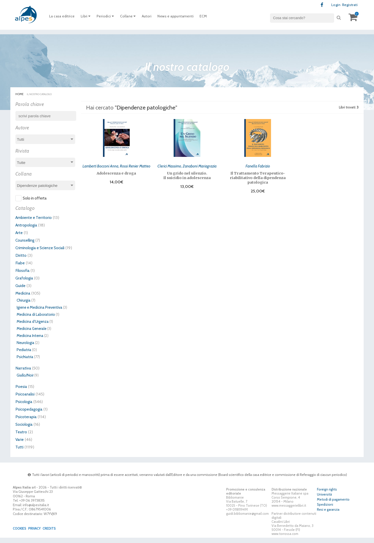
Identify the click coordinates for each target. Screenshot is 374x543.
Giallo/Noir (25, 380)
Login (334, 5)
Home (19, 94)
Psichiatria (25, 362)
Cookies (20, 534)
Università (324, 500)
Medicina (23, 298)
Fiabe (20, 268)
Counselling (26, 240)
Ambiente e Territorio (35, 217)
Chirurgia (24, 305)
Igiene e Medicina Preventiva (39, 312)
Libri (88, 17)
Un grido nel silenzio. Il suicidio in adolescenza (187, 175)
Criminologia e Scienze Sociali (43, 247)
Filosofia (23, 275)
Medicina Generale (31, 334)
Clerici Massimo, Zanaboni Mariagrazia (187, 165)
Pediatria (24, 355)
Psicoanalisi (26, 399)
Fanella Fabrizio (258, 165)
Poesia (21, 391)
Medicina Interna (30, 341)
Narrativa (23, 373)
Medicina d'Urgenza (33, 327)
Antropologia (27, 225)
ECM (214, 17)
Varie (19, 444)
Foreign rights (327, 495)
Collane (133, 17)
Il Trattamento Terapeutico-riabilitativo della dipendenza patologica (258, 177)
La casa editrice (62, 17)
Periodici (109, 17)
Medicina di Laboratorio (36, 320)
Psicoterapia (26, 421)
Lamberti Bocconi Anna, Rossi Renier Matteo (116, 165)
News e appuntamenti (184, 17)
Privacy (36, 534)
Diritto (21, 260)
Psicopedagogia (30, 414)
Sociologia (25, 429)
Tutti (19, 452)
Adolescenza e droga (116, 172)
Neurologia (25, 348)
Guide (20, 290)
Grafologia (25, 283)
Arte (19, 232)
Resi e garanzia (328, 515)
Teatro (21, 437)
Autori (153, 17)
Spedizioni (325, 510)
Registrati (348, 5)
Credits (52, 534)
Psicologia (24, 406)
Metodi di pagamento (333, 505)
